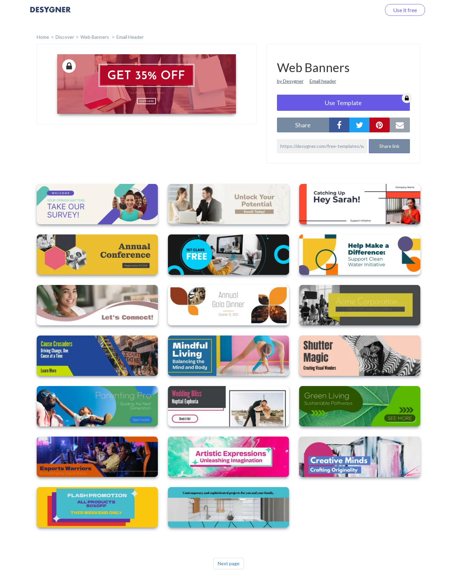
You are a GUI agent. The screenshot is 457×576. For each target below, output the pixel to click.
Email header (323, 81)
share (303, 125)
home (43, 37)
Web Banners (95, 37)
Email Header (130, 37)
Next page (229, 563)
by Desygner (290, 81)
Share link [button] (389, 146)
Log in (365, 10)
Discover (65, 37)
